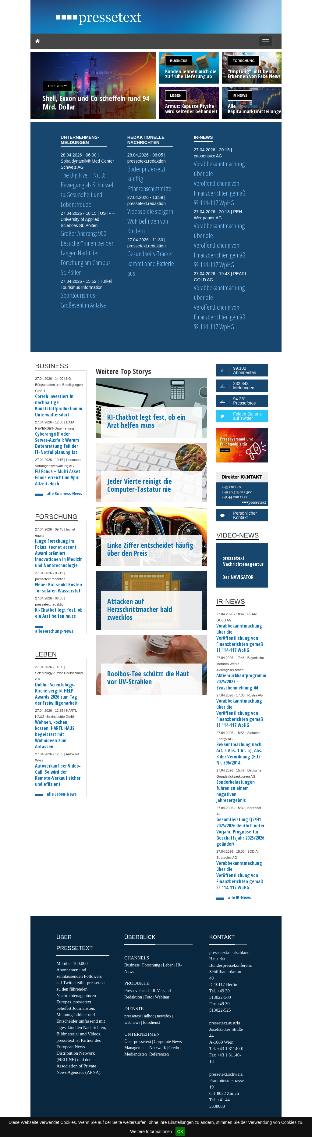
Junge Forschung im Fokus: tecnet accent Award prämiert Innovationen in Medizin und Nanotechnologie (59, 553)
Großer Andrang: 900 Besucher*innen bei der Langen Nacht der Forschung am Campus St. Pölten (87, 252)
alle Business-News (64, 493)
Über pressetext (137, 1041)
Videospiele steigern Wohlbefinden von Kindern (150, 221)
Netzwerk (157, 1047)
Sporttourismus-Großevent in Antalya (83, 300)
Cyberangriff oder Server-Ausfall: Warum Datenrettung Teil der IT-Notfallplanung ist (57, 443)
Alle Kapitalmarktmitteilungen (255, 109)
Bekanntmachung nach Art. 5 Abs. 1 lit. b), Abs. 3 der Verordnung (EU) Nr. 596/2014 (239, 753)
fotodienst (151, 1022)
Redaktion (133, 997)
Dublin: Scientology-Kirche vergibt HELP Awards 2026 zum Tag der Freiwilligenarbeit (56, 694)
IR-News (240, 95)
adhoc (149, 1015)
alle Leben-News (61, 794)
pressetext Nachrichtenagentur (243, 561)
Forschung (244, 61)
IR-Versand (161, 990)
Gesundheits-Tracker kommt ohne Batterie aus (150, 263)
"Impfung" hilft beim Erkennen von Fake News (254, 74)
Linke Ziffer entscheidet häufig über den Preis (150, 549)
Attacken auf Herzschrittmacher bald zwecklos (139, 609)
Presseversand (136, 990)
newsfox (164, 1015)
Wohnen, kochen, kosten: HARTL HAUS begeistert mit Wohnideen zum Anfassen (54, 734)
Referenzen (159, 1054)
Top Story (57, 86)
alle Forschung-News (54, 631)
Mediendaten (135, 1054)
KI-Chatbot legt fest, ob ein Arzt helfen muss (59, 613)
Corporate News (168, 1041)
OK (180, 1131)
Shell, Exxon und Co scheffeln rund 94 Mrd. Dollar (96, 102)
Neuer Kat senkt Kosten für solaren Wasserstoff (58, 587)
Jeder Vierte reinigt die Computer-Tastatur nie (139, 485)
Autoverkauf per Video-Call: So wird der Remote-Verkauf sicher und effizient (58, 775)
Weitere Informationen (151, 1131)
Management (135, 1047)
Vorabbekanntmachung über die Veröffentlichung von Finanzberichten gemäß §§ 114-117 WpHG (219, 183)
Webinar (162, 997)
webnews (132, 1022)
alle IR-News (239, 897)
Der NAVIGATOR (238, 577)
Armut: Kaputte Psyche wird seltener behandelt (191, 109)
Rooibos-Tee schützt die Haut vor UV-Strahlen (148, 677)
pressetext (132, 1015)
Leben (176, 95)
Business (178, 61)
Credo (173, 1047)
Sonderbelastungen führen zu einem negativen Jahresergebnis (235, 791)
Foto (148, 997)
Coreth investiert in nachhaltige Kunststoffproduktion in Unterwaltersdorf (58, 405)
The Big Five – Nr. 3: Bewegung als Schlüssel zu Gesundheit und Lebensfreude (87, 189)
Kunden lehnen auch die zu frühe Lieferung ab (191, 74)
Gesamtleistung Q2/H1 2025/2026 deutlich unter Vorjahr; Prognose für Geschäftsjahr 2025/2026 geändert (240, 831)
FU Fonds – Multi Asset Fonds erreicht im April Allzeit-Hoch (57, 477)
